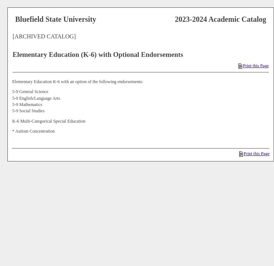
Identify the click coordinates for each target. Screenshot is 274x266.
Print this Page (253, 65)
